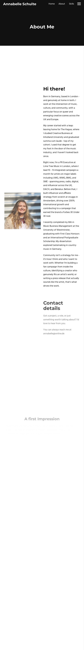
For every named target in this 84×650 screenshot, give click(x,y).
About (62, 4)
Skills (71, 4)
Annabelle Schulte (19, 4)
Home (52, 4)
